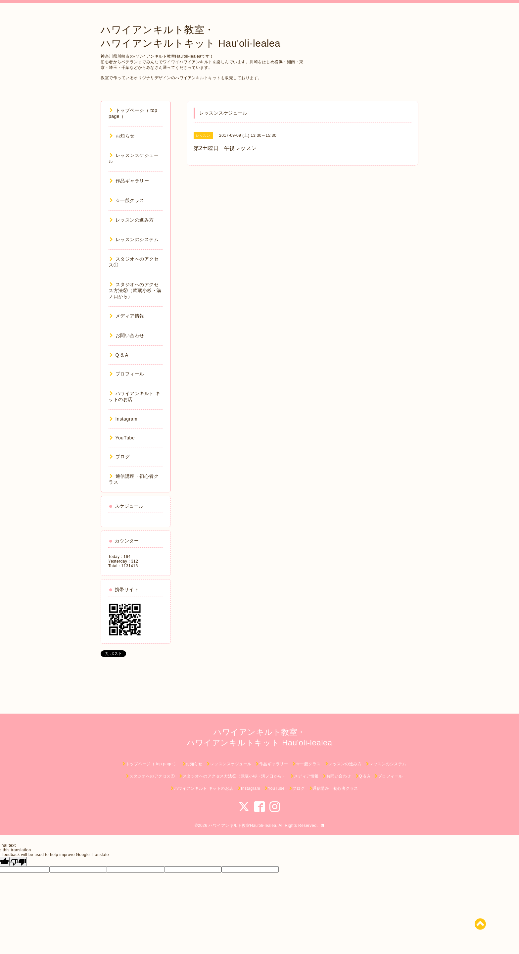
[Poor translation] (18, 861)
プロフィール (127, 374)
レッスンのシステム (134, 239)
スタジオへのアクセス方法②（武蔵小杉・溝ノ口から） (135, 290)
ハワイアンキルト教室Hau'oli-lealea (242, 825)
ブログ (120, 456)
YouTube (122, 437)
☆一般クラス (127, 200)
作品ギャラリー (129, 180)
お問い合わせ (127, 335)
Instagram (123, 419)
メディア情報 (127, 316)
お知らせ (122, 135)
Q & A (119, 355)
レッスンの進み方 (132, 220)
